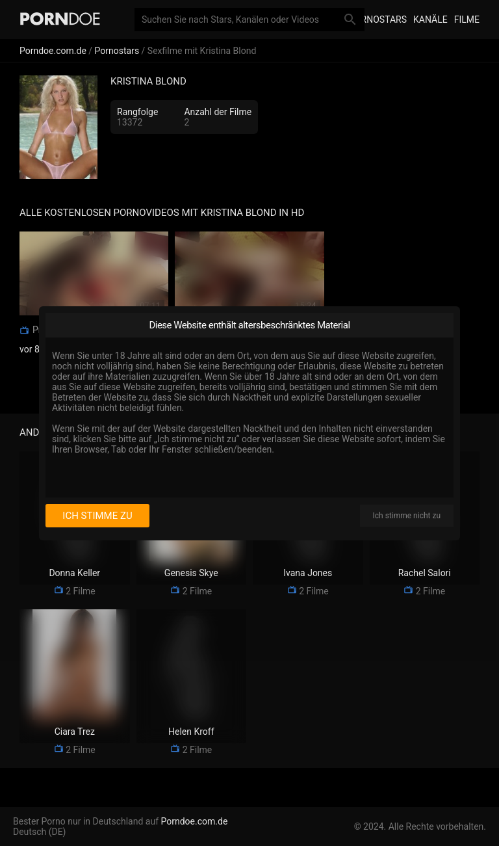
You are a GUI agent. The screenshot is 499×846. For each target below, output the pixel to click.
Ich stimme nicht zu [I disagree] (407, 515)
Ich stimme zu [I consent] (97, 516)
